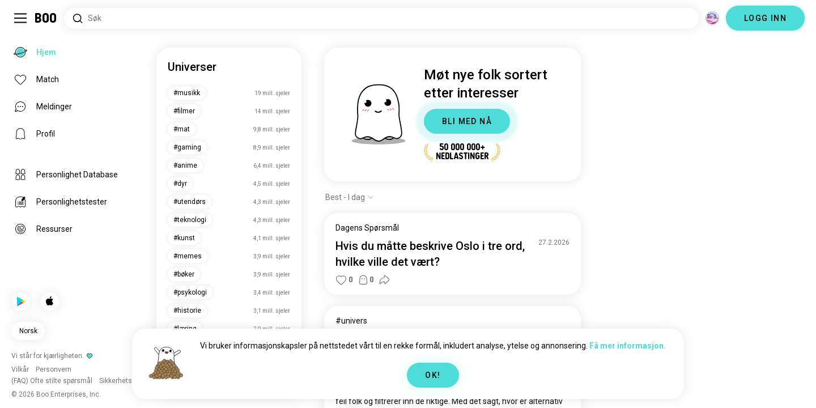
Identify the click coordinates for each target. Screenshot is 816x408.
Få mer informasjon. (627, 345)
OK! (432, 375)
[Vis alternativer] (349, 197)
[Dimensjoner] (712, 18)
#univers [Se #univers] (351, 320)
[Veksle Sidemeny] (20, 18)
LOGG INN (765, 18)
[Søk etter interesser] (381, 18)
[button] (341, 280)
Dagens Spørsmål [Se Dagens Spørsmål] (367, 227)
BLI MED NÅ (467, 121)
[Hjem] (46, 18)
